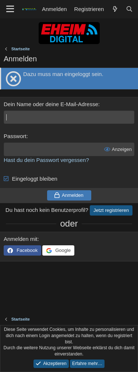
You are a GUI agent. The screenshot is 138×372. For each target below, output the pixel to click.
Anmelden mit (21, 239)
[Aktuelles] (114, 9)
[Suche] (129, 9)
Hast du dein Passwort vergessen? (46, 160)
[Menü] (10, 9)
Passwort (15, 136)
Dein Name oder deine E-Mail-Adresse (51, 104)
